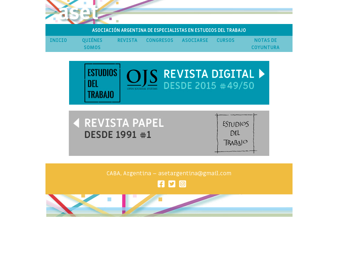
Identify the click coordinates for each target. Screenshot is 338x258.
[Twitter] (171, 183)
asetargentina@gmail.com (194, 173)
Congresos (159, 40)
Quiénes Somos (92, 44)
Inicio (58, 40)
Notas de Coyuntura (265, 44)
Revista (127, 40)
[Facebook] (161, 183)
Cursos (226, 40)
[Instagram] (182, 183)
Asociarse (195, 40)
